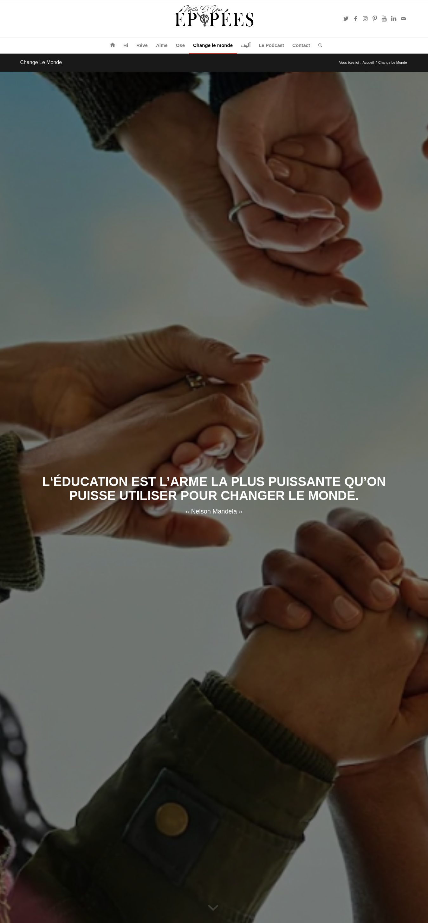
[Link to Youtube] (384, 18)
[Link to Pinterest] (374, 18)
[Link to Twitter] (346, 18)
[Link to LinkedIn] (394, 18)
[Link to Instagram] (365, 18)
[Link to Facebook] (355, 18)
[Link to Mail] (403, 18)
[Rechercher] (318, 45)
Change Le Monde (41, 62)
